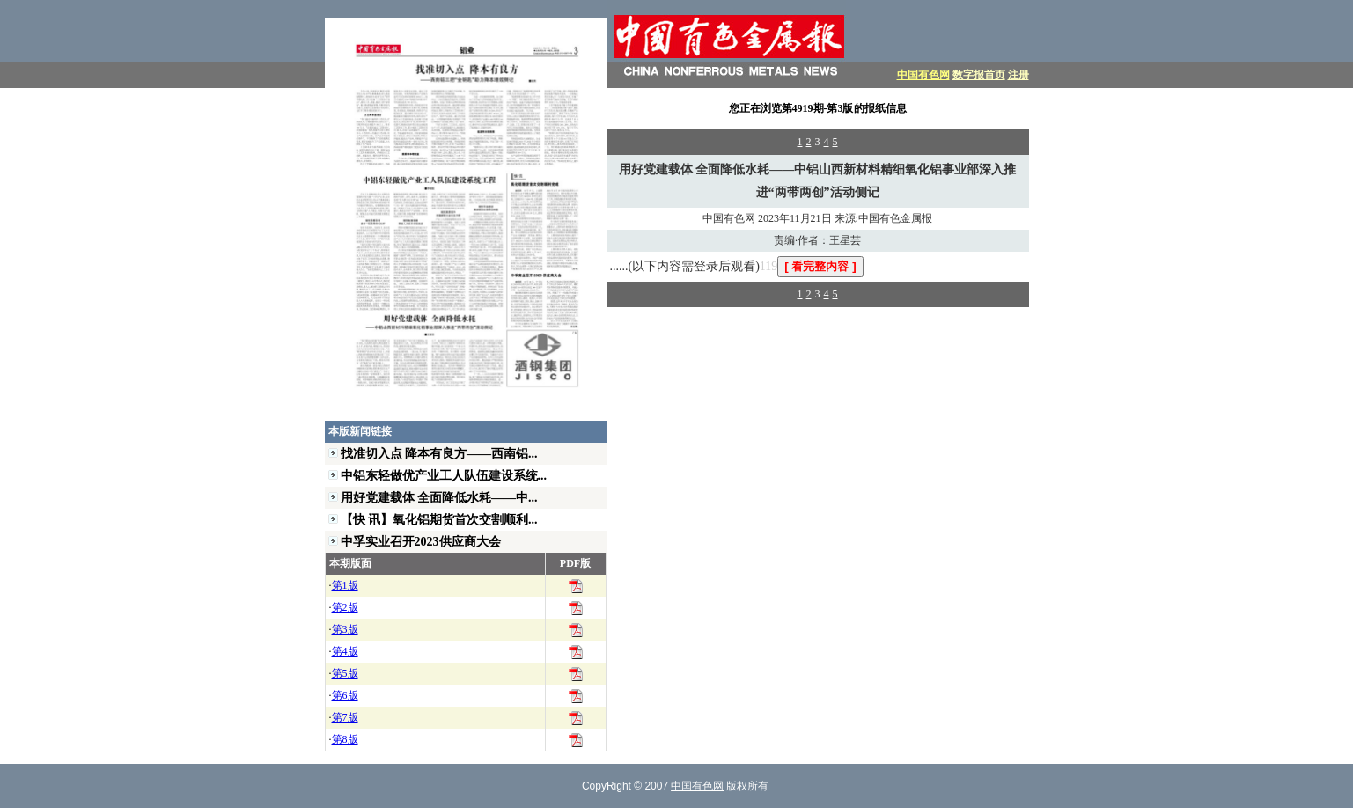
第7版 (345, 717)
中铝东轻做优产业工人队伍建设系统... (444, 475)
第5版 (345, 673)
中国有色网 (923, 75)
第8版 (345, 739)
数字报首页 (978, 75)
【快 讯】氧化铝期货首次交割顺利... (439, 519)
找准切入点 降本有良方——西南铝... (439, 453)
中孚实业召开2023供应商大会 (421, 541)
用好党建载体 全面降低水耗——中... (439, 497)
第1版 (345, 585)
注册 (1018, 75)
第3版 (345, 629)
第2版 (345, 607)
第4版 (345, 651)
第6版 (345, 695)
